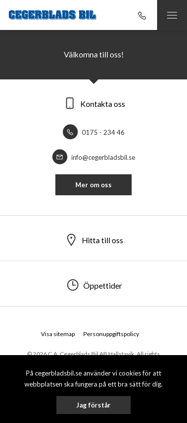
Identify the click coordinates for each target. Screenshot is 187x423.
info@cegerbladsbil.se (93, 157)
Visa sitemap (58, 334)
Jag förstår (93, 405)
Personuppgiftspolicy (111, 334)
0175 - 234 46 (94, 132)
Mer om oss (93, 185)
